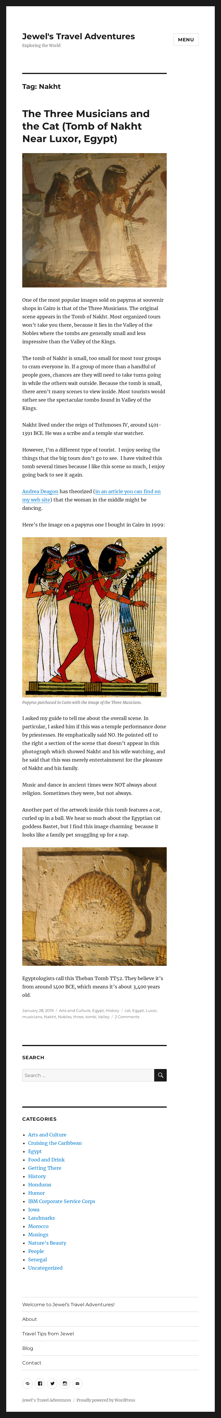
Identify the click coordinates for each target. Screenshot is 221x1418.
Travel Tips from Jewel (48, 1334)
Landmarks (41, 1218)
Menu (186, 40)
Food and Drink (46, 1160)
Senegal (37, 1260)
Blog (27, 1348)
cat (128, 1010)
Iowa (33, 1210)
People (36, 1251)
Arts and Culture (74, 1010)
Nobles (64, 1016)
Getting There (44, 1168)
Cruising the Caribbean (55, 1143)
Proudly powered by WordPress (106, 1400)
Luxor (151, 1010)
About (29, 1319)
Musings (38, 1235)
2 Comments (127, 1016)
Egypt (98, 1010)
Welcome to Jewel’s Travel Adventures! (68, 1304)
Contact (32, 1363)
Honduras (39, 1185)
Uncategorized (45, 1268)
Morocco (38, 1226)
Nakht (50, 1016)
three (78, 1016)
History (112, 1010)
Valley (103, 1016)
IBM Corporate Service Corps (61, 1201)
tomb (90, 1016)
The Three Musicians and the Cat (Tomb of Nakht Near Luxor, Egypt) (86, 126)
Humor (36, 1193)
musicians (32, 1016)
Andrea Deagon (40, 491)
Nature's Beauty (47, 1243)
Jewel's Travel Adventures (78, 36)
